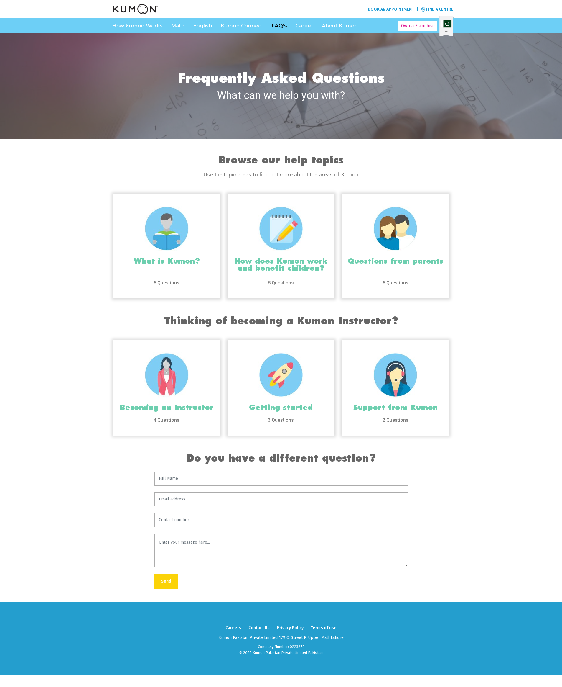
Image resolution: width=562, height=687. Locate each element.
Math (177, 26)
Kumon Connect (242, 26)
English (202, 26)
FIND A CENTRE (437, 9)
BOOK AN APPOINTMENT (391, 9)
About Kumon (340, 26)
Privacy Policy (290, 627)
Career (304, 26)
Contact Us (259, 627)
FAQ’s (279, 26)
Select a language (446, 26)
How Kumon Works (137, 26)
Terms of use (324, 627)
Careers (233, 627)
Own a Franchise (418, 25)
